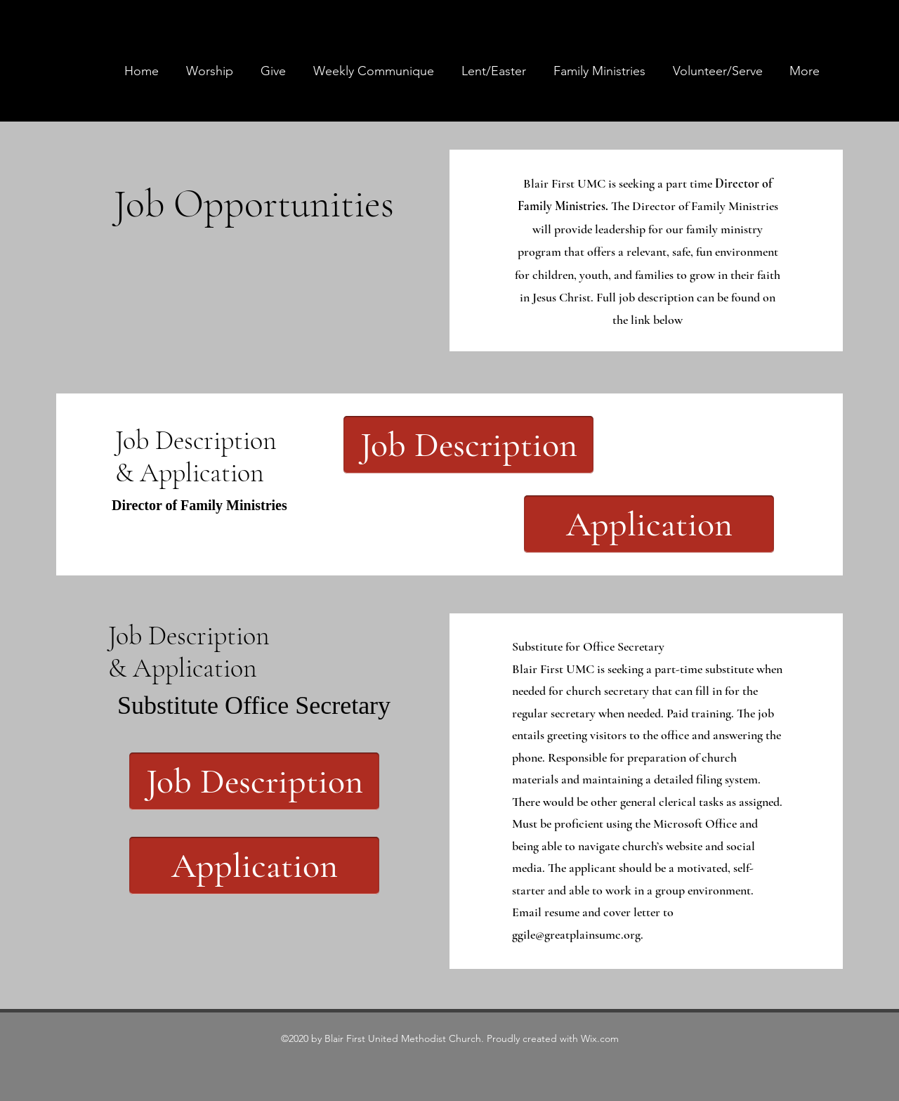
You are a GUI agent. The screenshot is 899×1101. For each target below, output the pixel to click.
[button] (599, 71)
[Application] (649, 524)
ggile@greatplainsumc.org (576, 934)
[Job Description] (468, 445)
